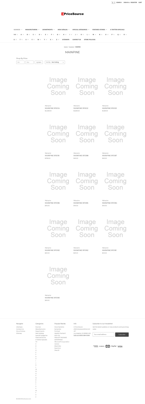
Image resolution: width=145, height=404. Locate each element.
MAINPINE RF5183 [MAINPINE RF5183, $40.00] (52, 250)
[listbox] (58, 62)
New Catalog (63, 29)
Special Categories (80, 29)
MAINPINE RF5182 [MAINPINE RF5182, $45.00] (81, 250)
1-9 (16, 34)
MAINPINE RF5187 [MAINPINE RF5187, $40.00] (109, 155)
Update (38, 62)
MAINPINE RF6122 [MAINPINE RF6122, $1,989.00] (81, 108)
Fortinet (57, 331)
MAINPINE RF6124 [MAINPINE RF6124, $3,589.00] (52, 108)
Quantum (57, 348)
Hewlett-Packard (59, 333)
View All (56, 350)
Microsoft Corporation (61, 342)
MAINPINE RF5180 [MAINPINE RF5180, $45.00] (52, 298)
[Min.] (20, 62)
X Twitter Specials (117, 29)
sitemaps (65, 39)
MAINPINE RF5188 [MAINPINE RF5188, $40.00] (81, 155)
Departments (48, 29)
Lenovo (56, 344)
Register (134, 2)
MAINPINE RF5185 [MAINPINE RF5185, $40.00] (81, 203)
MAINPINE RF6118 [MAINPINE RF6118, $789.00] (52, 155)
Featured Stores (99, 29)
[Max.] (29, 62)
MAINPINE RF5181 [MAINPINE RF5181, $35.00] (109, 250)
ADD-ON (57, 335)
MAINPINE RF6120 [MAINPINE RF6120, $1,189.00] (109, 108)
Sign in (126, 2)
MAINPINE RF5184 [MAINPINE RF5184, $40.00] (109, 203)
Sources (18, 29)
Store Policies (89, 39)
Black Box (57, 346)
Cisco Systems (59, 327)
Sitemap (19, 333)
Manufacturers (32, 29)
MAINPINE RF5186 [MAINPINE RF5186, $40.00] (52, 203)
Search (118, 2)
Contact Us (76, 39)
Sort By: (48, 62)
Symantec (57, 329)
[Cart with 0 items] (140, 2)
